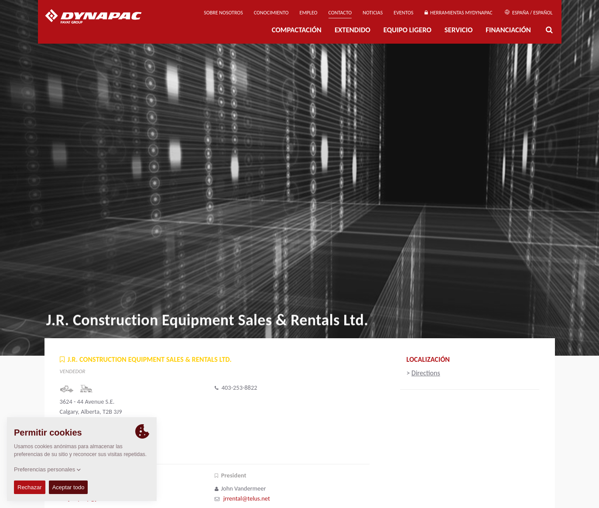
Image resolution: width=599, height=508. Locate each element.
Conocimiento (271, 13)
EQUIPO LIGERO (407, 29)
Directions (425, 373)
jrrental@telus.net (246, 498)
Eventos (403, 13)
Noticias (373, 13)
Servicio (458, 29)
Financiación (508, 29)
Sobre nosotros (223, 13)
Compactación (297, 29)
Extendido (352, 29)
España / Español (528, 13)
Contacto (340, 13)
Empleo (309, 13)
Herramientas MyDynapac (458, 13)
